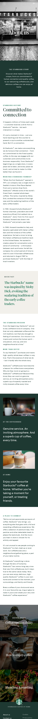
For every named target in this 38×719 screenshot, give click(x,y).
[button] (4, 4)
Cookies (25, 714)
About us (6, 715)
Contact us (7, 718)
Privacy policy (27, 718)
